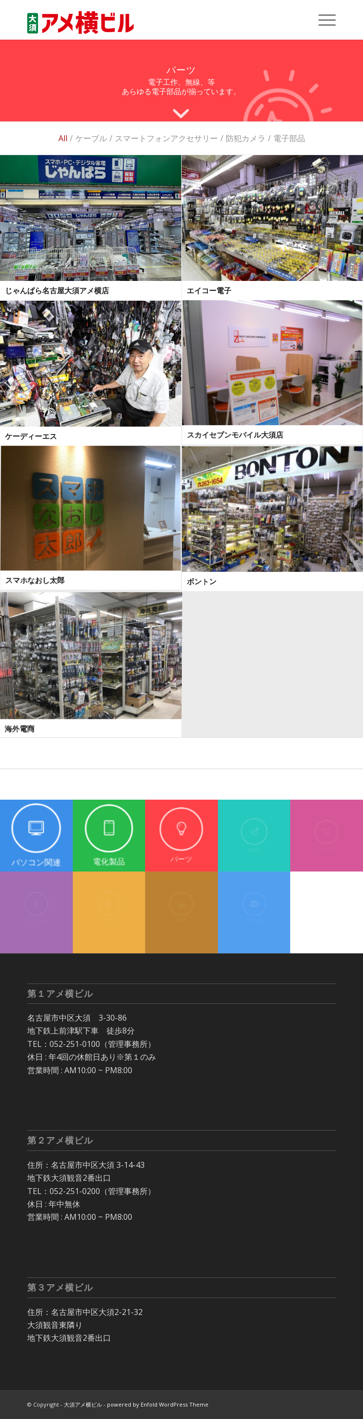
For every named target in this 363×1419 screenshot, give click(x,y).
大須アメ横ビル (83, 1404)
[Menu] (322, 20)
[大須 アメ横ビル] (150, 20)
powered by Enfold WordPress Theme (157, 1404)
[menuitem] (322, 20)
